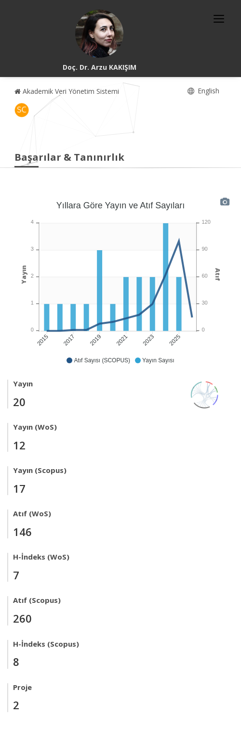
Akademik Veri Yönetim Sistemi (66, 91)
